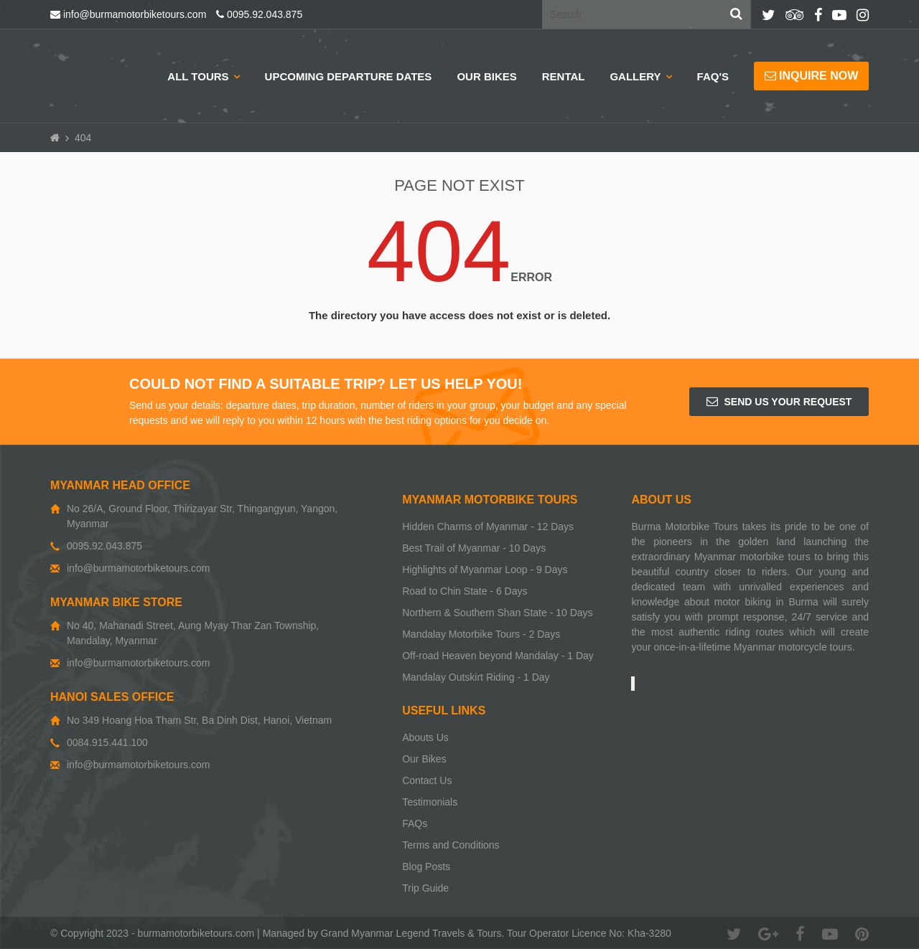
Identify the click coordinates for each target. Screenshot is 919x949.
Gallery (635, 76)
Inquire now (812, 76)
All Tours (197, 76)
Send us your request (779, 401)
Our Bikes (486, 76)
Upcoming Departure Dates (348, 76)
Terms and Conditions (450, 845)
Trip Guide (425, 888)
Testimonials (429, 802)
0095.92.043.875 (259, 14)
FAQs (414, 823)
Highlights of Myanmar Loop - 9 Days (484, 569)
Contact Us (427, 780)
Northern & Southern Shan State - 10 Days (497, 612)
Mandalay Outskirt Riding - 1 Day (475, 677)
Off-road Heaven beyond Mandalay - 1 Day (498, 655)
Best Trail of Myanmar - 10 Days (474, 548)
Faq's (713, 76)
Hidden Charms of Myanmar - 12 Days (488, 526)
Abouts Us (425, 737)
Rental (563, 76)
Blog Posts (426, 866)
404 (83, 137)
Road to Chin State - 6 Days (464, 591)
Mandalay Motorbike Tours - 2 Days (481, 634)
